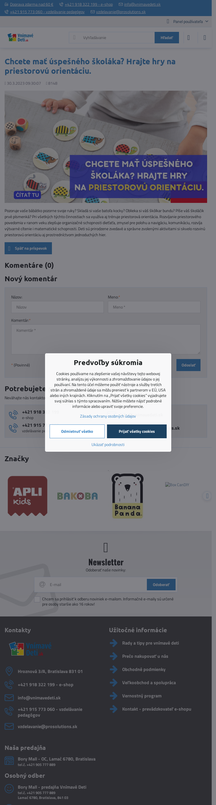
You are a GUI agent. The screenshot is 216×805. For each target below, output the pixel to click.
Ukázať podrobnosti (108, 444)
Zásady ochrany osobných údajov (108, 416)
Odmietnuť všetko (77, 431)
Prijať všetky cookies (137, 431)
